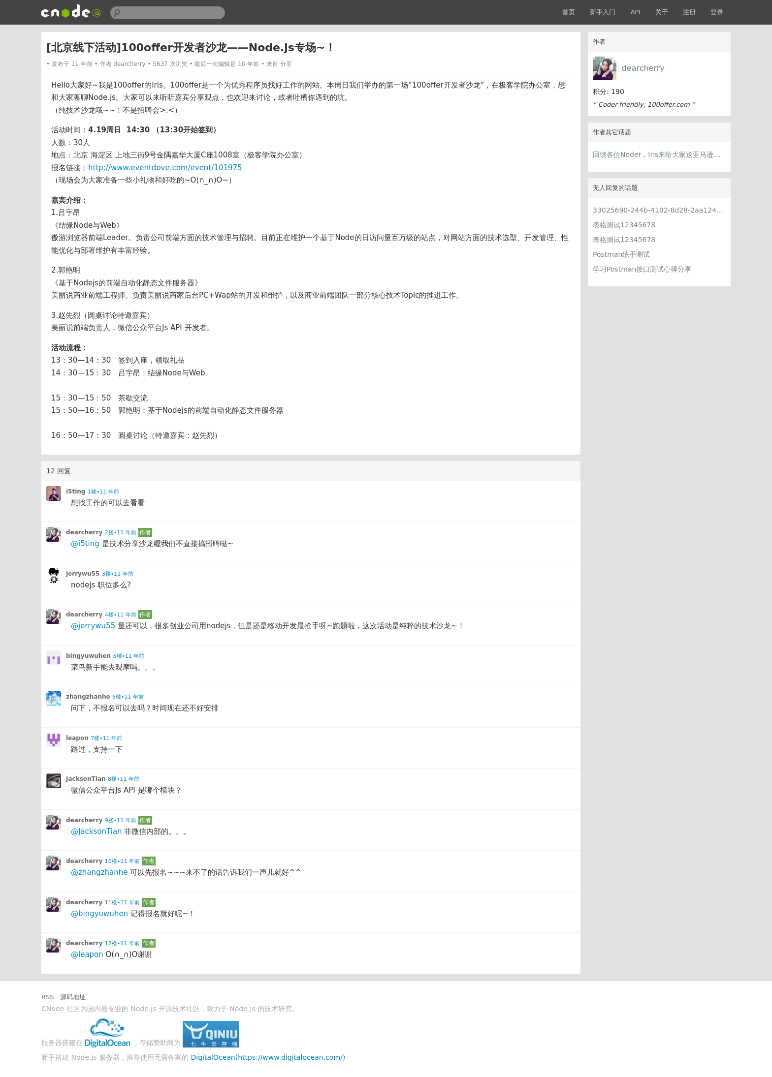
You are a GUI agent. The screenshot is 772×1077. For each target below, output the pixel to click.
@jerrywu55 (93, 625)
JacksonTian (86, 778)
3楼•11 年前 (117, 574)
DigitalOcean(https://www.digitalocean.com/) (268, 1057)
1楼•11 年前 (103, 492)
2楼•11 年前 (120, 532)
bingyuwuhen (88, 655)
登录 (716, 12)
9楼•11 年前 (120, 820)
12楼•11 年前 (122, 943)
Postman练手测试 (621, 254)
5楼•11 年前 (129, 656)
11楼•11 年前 (122, 902)
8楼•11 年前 (123, 779)
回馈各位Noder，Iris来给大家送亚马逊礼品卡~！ (659, 154)
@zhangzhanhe (99, 872)
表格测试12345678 (624, 225)
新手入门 (602, 12)
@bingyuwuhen (99, 913)
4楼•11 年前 (120, 615)
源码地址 (73, 997)
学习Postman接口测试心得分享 (642, 269)
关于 (661, 12)
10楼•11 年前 (122, 861)
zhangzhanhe (88, 696)
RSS (47, 997)
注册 (689, 12)
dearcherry (643, 68)
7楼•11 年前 (106, 738)
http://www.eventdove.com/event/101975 (165, 167)
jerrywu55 (82, 573)
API (635, 12)
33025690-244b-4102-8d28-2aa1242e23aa (659, 210)
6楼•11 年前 (128, 697)
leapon (77, 738)
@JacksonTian (96, 831)
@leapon (87, 954)
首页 (568, 12)
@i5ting (85, 543)
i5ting (75, 491)
